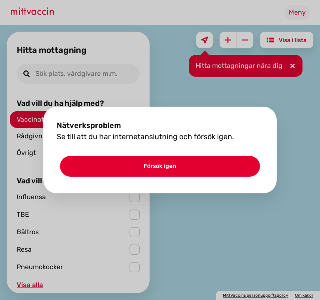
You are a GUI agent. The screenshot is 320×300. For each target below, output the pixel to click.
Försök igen (160, 166)
